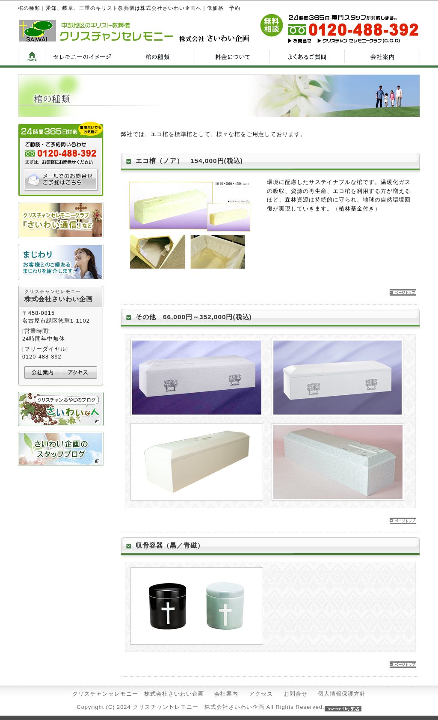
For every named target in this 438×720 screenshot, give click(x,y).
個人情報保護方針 (342, 693)
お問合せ (296, 693)
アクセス (261, 693)
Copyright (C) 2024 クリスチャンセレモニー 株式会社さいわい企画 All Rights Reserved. (219, 707)
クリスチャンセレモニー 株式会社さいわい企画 (138, 693)
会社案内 (226, 693)
